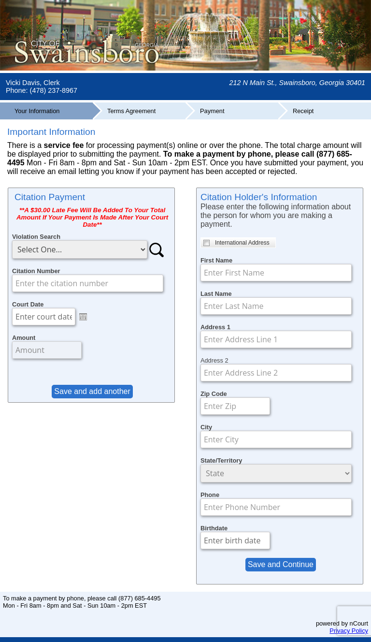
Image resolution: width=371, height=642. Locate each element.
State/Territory (221, 460)
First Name (216, 260)
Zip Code (213, 393)
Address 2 (214, 360)
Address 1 (215, 327)
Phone (209, 494)
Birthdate (214, 528)
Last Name (216, 293)
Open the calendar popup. (83, 316)
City (206, 427)
